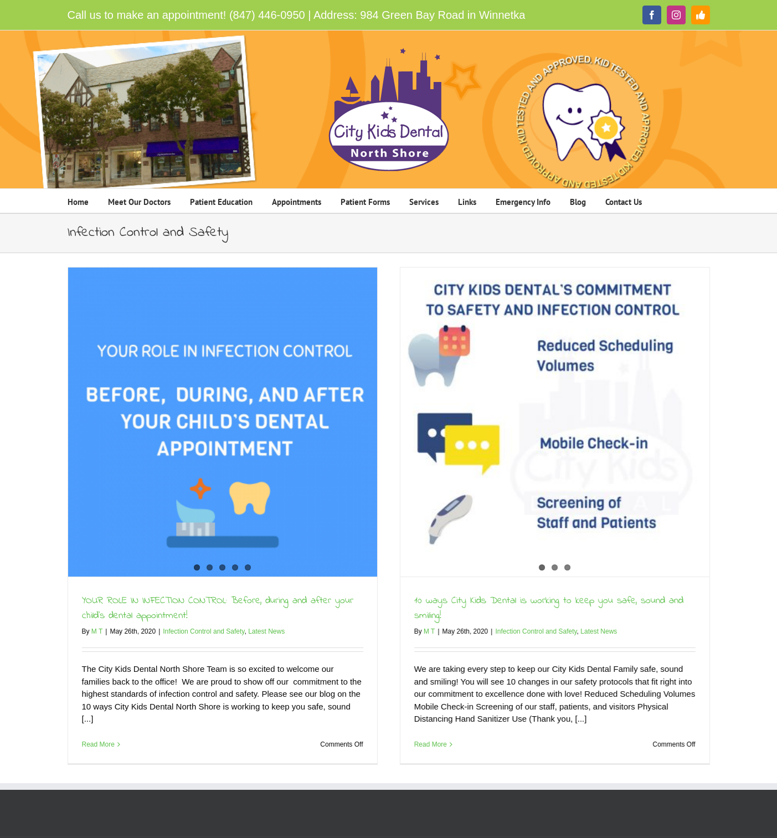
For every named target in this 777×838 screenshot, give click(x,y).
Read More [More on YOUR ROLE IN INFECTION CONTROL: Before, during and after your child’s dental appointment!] (98, 744)
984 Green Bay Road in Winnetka (442, 15)
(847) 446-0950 (267, 15)
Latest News (266, 631)
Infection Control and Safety (203, 631)
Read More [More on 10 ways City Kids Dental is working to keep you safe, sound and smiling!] (410, 744)
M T (96, 631)
